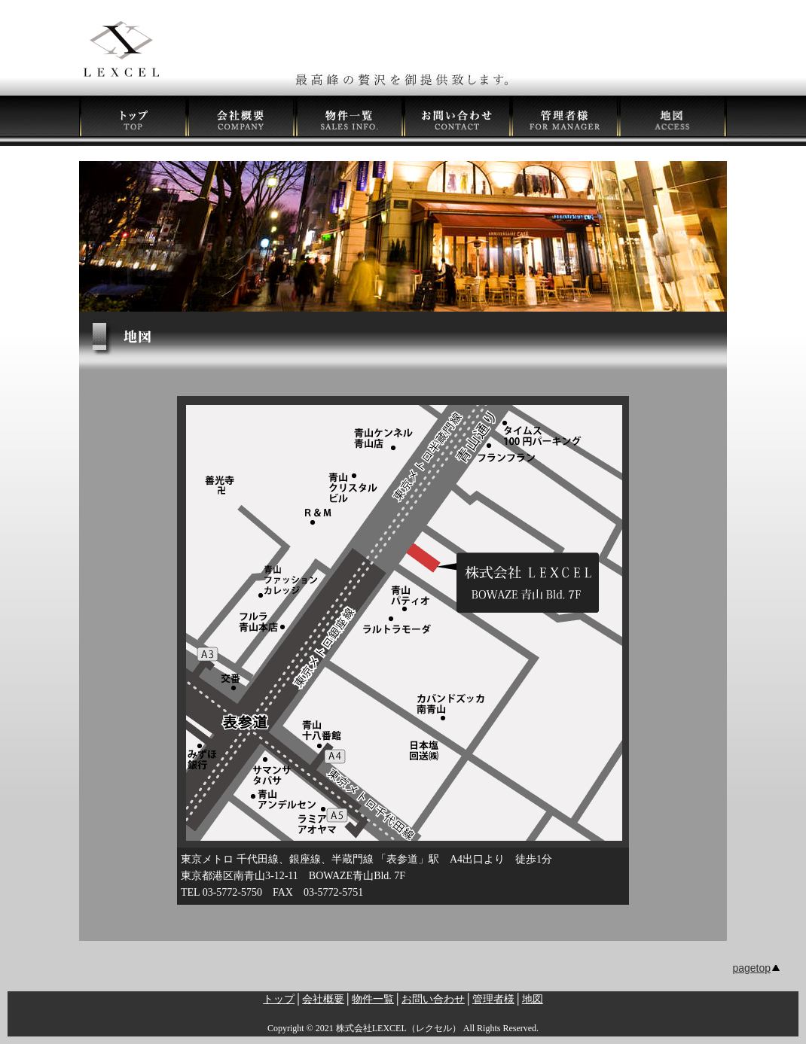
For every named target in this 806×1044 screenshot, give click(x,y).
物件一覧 (373, 999)
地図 (532, 999)
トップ (279, 999)
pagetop (751, 968)
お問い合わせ (433, 999)
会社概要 (323, 999)
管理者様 (493, 999)
